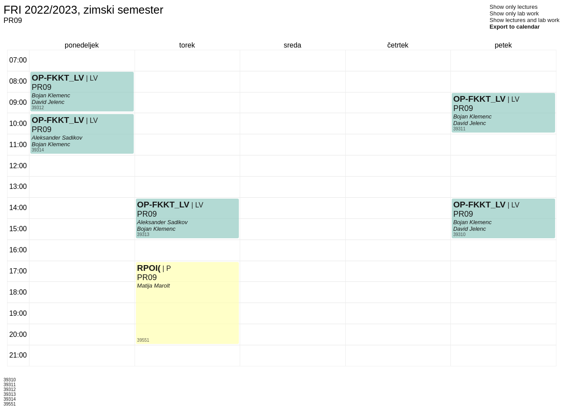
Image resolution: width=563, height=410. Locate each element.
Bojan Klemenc (51, 95)
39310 (459, 234)
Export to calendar (515, 26)
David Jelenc (48, 102)
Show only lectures (513, 7)
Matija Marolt (153, 285)
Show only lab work (514, 13)
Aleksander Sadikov (57, 137)
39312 (38, 107)
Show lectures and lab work (524, 20)
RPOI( (149, 268)
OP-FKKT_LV (58, 77)
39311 (459, 128)
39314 (38, 150)
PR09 (41, 87)
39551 (143, 340)
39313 (143, 234)
